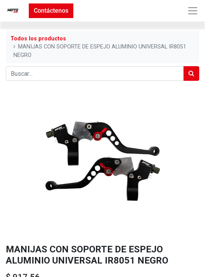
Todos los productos (38, 38)
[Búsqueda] (191, 73)
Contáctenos (51, 10)
